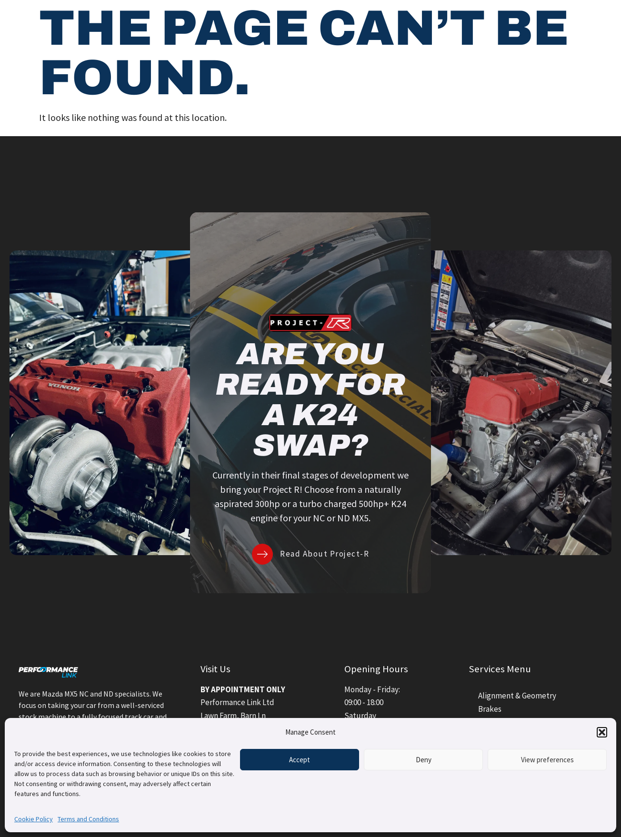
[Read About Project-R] (262, 554)
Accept (299, 759)
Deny (423, 759)
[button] (602, 732)
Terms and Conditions (88, 819)
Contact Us (573, 23)
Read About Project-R (324, 553)
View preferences (547, 759)
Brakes (489, 709)
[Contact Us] (537, 24)
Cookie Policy (33, 819)
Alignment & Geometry (517, 695)
